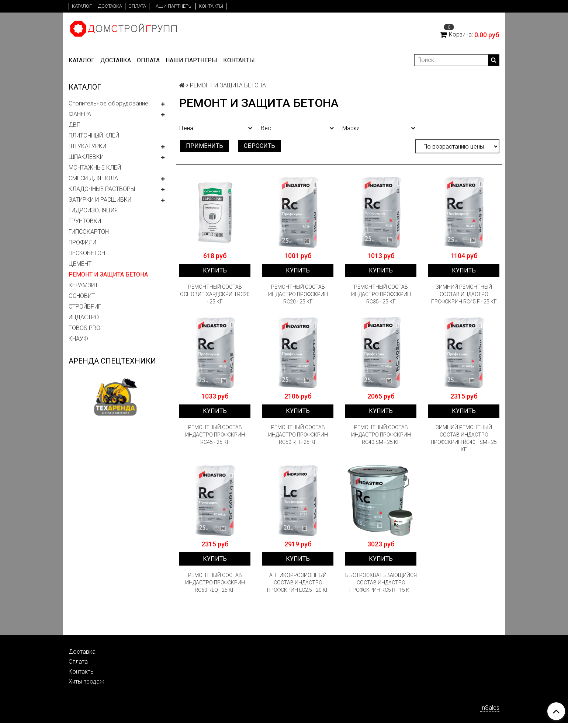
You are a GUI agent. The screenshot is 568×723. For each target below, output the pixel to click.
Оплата (137, 6)
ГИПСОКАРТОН (89, 231)
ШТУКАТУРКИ (87, 146)
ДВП (74, 124)
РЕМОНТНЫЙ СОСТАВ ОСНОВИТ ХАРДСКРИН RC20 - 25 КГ (215, 294)
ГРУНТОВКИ (85, 221)
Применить (204, 145)
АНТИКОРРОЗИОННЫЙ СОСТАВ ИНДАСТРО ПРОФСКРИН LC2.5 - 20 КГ (298, 582)
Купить (215, 270)
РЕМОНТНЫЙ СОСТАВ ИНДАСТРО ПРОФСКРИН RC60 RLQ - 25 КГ (215, 582)
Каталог (82, 6)
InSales (489, 707)
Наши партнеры (172, 6)
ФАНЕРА (80, 114)
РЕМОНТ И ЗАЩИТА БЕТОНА (108, 274)
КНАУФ (78, 338)
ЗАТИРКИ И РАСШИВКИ (100, 199)
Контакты (211, 6)
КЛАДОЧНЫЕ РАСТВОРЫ (102, 188)
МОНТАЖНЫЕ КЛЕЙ (95, 167)
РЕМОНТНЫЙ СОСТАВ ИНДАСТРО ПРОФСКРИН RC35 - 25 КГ (381, 294)
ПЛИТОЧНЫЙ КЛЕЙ (94, 135)
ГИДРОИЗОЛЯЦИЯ (93, 210)
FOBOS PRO (84, 327)
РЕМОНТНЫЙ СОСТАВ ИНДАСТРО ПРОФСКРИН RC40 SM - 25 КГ (381, 434)
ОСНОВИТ (82, 295)
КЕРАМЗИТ (83, 285)
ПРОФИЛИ (82, 242)
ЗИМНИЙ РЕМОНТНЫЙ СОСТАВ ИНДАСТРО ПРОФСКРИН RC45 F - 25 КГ (464, 294)
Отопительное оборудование (108, 103)
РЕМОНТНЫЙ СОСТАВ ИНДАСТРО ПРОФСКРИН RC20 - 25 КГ (298, 294)
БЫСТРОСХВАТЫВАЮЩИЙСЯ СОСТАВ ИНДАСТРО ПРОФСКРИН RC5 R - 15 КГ (380, 582)
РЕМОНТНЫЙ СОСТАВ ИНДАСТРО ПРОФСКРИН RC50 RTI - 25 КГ (298, 434)
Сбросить (259, 145)
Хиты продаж (86, 681)
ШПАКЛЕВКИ (86, 156)
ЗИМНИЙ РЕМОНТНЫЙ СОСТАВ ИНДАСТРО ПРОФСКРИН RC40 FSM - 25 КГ (464, 438)
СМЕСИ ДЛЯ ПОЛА (93, 178)
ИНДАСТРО (84, 317)
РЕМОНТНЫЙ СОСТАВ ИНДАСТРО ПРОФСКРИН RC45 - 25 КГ (215, 434)
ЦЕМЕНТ (80, 263)
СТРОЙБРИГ (85, 306)
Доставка (110, 6)
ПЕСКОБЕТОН (87, 253)
